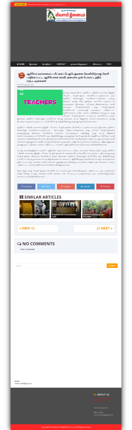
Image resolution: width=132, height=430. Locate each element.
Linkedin (85, 186)
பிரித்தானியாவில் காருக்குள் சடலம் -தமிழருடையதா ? (47, 4)
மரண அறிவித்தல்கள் (25, 69)
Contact (61, 64)
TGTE (108, 64)
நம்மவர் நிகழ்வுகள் (79, 64)
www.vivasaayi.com (101, 408)
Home (20, 64)
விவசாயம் (97, 64)
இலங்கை (33, 64)
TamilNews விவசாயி (68, 427)
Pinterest (105, 186)
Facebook (26, 186)
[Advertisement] (66, 42)
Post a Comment (27, 249)
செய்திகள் (47, 64)
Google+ (66, 186)
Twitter (46, 186)
